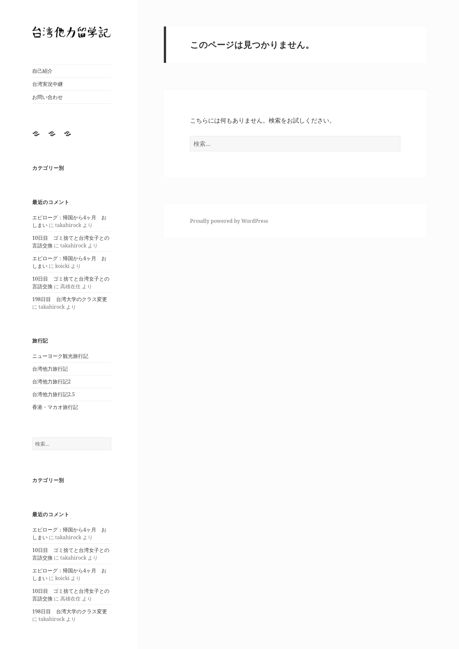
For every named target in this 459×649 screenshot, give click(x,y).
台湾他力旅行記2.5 (53, 394)
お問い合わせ (47, 97)
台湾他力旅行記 (50, 368)
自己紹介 (42, 70)
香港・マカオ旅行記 (55, 407)
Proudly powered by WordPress (229, 220)
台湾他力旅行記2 (51, 381)
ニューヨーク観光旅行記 (60, 355)
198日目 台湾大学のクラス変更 (69, 299)
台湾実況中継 (47, 83)
